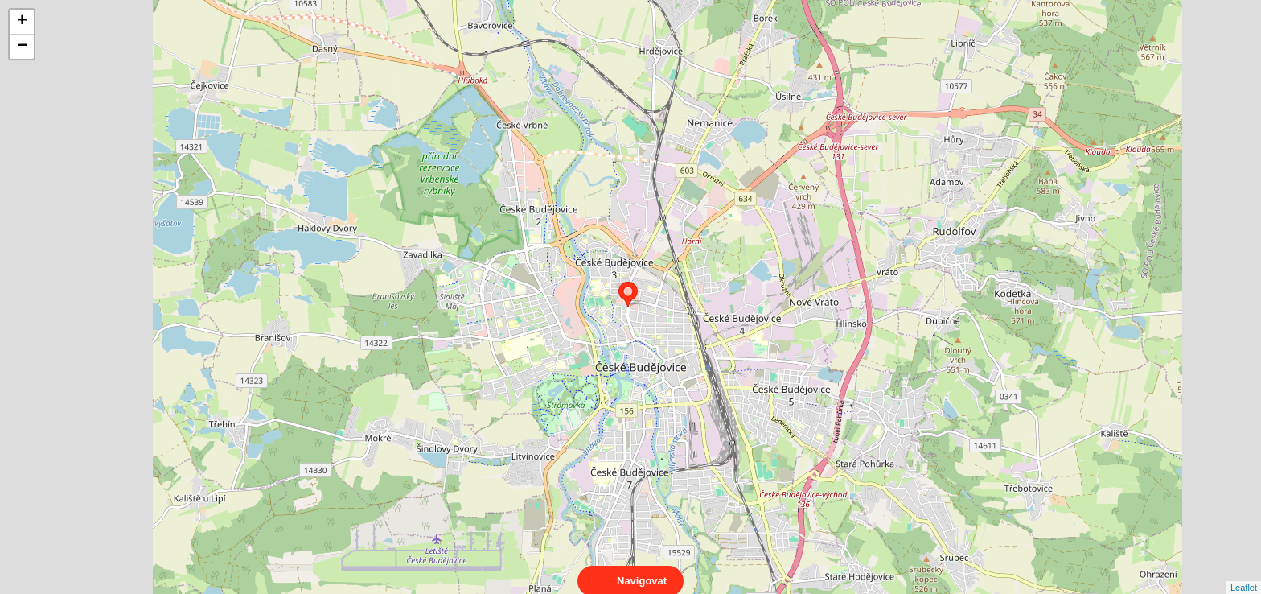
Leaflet (1243, 573)
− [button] (22, 47)
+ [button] (22, 22)
